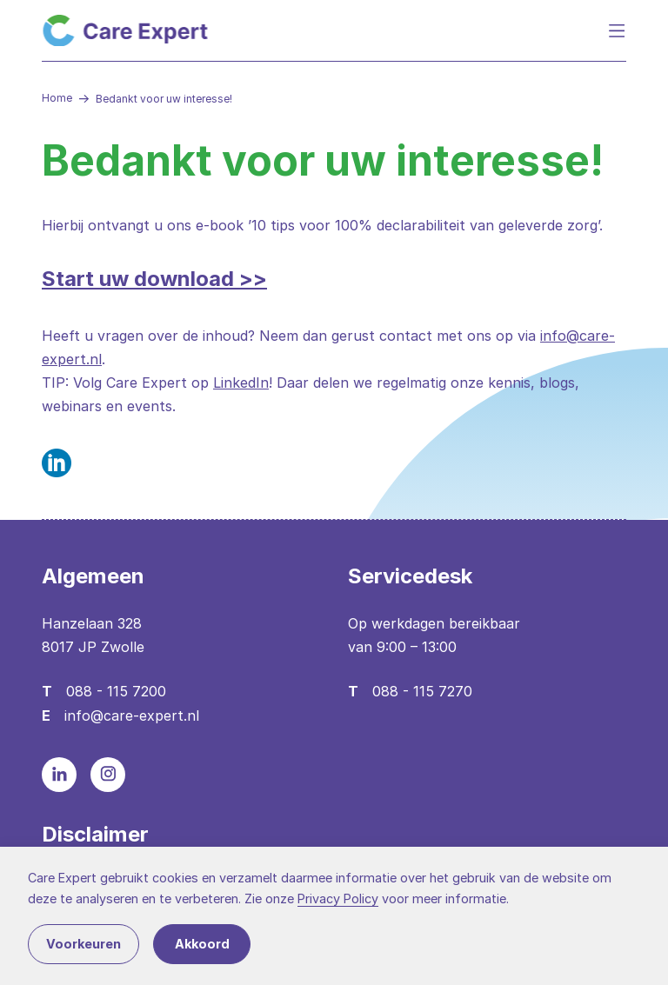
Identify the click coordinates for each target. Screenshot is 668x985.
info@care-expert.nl (131, 715)
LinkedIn (241, 382)
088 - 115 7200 (116, 691)
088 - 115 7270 (422, 691)
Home (57, 97)
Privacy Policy (337, 898)
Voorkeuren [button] (83, 943)
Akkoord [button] (202, 943)
